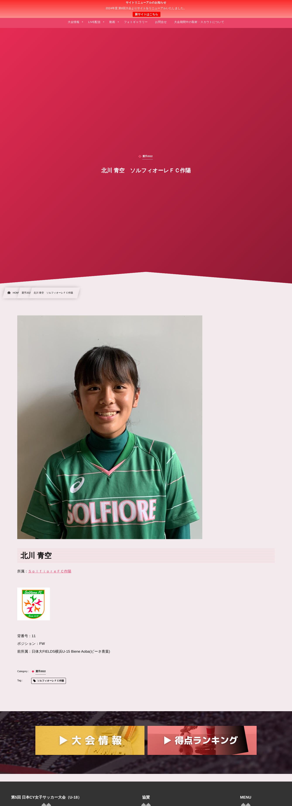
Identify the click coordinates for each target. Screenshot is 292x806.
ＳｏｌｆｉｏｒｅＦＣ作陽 (49, 571)
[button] (280, 6)
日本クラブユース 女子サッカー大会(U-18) (146, 9)
